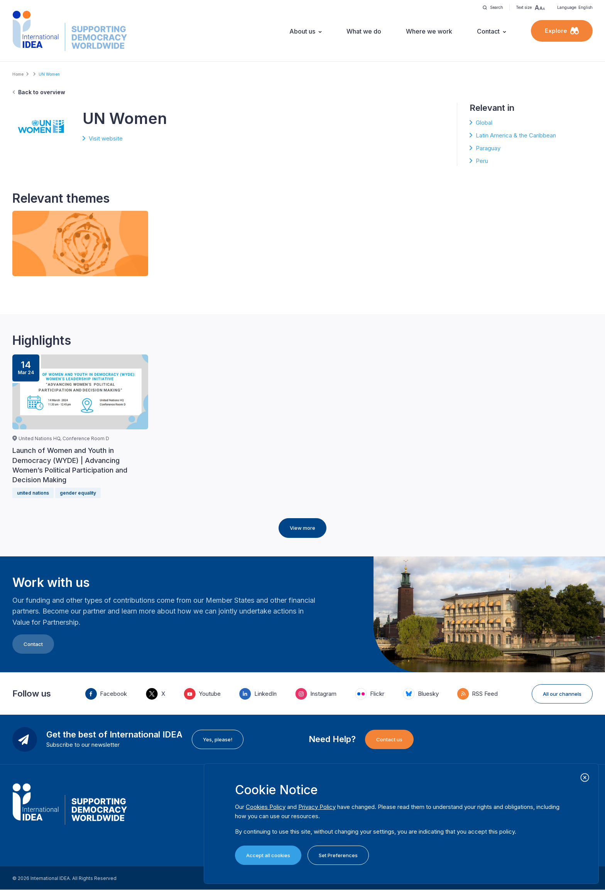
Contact (488, 31)
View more (302, 528)
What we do (363, 31)
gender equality (78, 493)
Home (18, 74)
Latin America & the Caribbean (516, 135)
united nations (33, 493)
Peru (482, 160)
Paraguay (488, 148)
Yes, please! (217, 739)
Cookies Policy (266, 806)
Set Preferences (338, 855)
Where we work (429, 31)
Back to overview (41, 92)
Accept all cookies (268, 855)
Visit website (106, 138)
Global (484, 122)
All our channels (562, 694)
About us (302, 31)
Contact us (389, 739)
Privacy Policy (317, 806)
